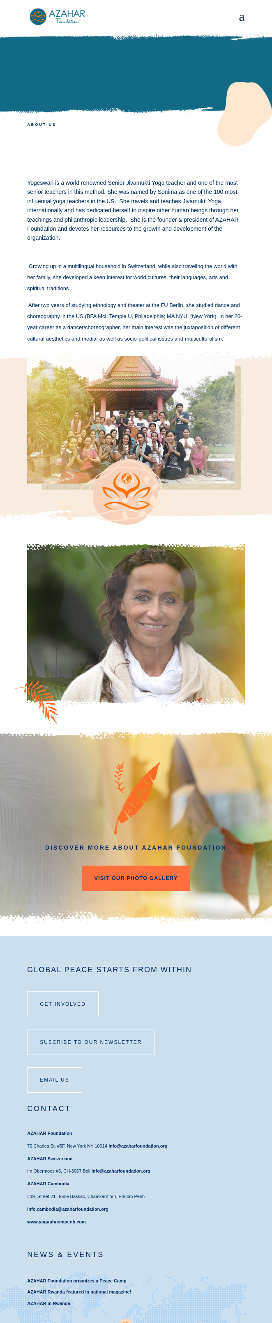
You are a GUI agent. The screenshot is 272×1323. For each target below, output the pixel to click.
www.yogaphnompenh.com (56, 1221)
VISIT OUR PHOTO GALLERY (136, 878)
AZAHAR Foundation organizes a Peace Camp (76, 1280)
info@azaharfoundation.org (137, 1145)
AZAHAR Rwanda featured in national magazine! (79, 1291)
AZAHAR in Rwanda (48, 1303)
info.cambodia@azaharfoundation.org (67, 1209)
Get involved (63, 1004)
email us (54, 1080)
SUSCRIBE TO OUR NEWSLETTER (91, 1042)
